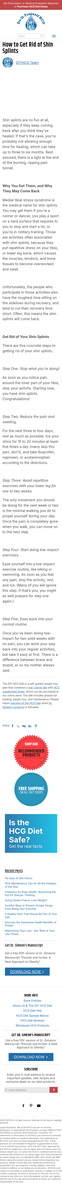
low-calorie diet (37, 687)
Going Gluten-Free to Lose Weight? (26, 900)
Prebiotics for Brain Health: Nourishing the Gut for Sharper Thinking (30, 893)
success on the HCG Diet (26, 703)
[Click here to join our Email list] (53, 1090)
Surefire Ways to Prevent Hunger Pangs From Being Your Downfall (29, 907)
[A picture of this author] (7, 62)
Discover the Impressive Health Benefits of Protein (30, 924)
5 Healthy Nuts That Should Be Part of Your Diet (31, 915)
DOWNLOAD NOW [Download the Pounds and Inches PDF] (27, 971)
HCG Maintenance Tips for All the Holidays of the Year (31, 885)
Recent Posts (14, 871)
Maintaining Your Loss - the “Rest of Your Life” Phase (30, 932)
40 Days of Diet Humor (19, 878)
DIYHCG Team (27, 62)
